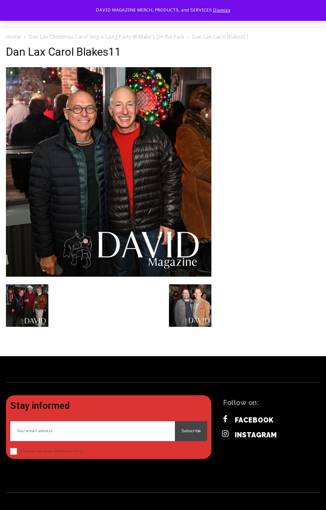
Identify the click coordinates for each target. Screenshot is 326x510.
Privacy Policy (71, 451)
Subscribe (191, 431)
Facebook (254, 420)
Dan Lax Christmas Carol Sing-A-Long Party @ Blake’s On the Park (106, 36)
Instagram (256, 435)
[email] (92, 431)
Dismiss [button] (221, 10)
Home (13, 36)
